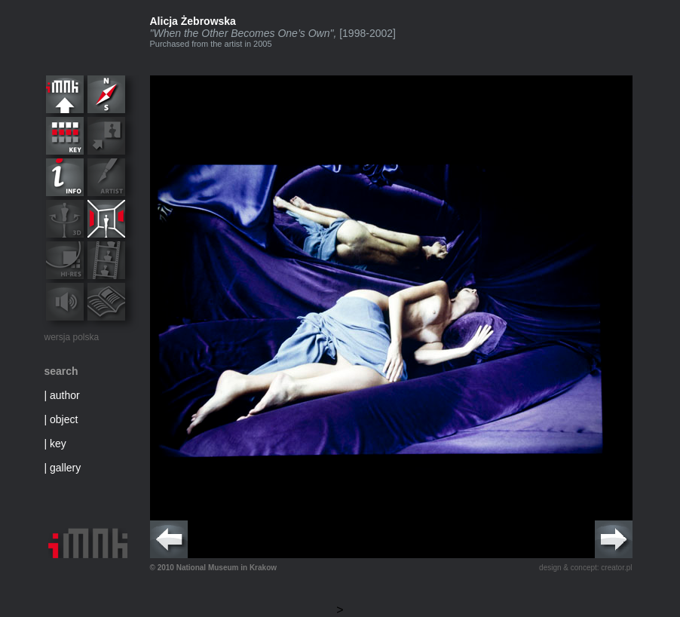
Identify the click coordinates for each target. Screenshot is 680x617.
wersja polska (72, 337)
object (64, 419)
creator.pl (616, 567)
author (65, 395)
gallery (65, 468)
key (58, 443)
